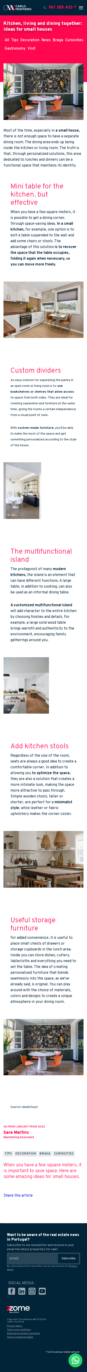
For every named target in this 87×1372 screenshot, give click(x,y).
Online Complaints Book (20, 1337)
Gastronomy (15, 48)
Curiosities (74, 40)
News (46, 40)
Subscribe (68, 1258)
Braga (58, 40)
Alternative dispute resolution (23, 1333)
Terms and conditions (19, 1329)
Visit (31, 48)
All (7, 40)
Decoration (29, 40)
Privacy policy (14, 1326)
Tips (14, 40)
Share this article (18, 1195)
